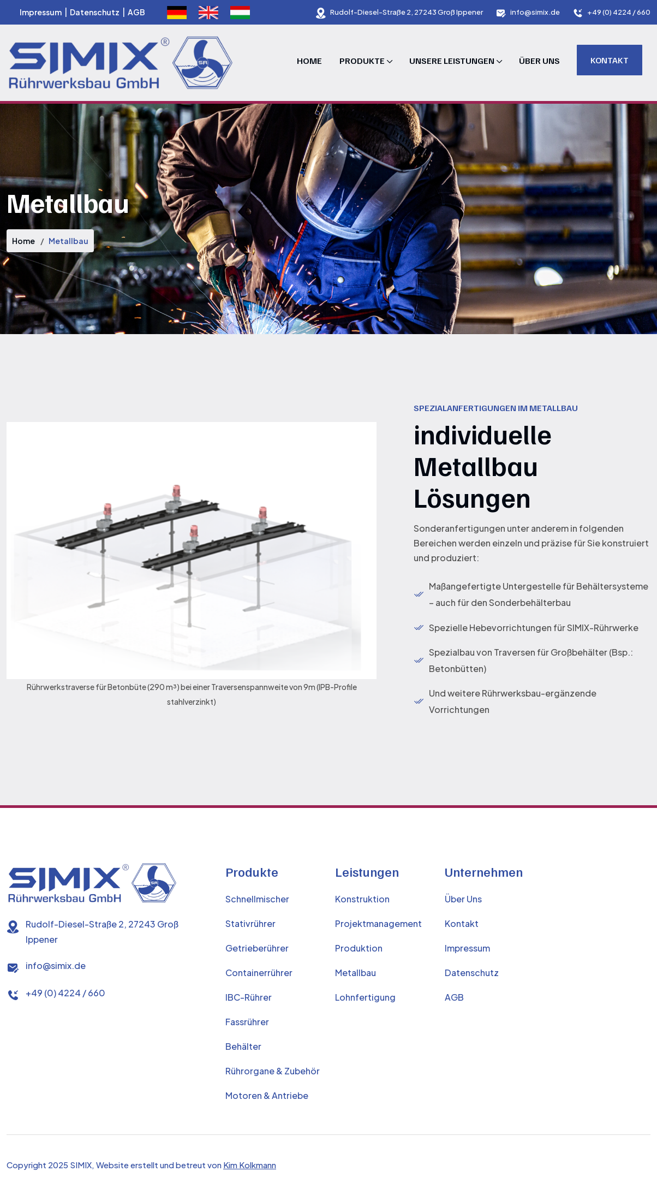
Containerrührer (258, 972)
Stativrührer (250, 923)
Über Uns (539, 60)
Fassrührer (247, 1021)
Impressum (41, 12)
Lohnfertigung (365, 997)
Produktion (359, 948)
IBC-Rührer (248, 997)
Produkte (362, 60)
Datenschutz (95, 12)
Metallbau (355, 972)
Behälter (243, 1046)
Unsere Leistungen (451, 60)
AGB (136, 12)
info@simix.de (535, 12)
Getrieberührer (257, 948)
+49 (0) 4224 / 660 (618, 12)
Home (309, 60)
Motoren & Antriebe (266, 1095)
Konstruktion (362, 899)
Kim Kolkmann (249, 1165)
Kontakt (609, 60)
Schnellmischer (257, 899)
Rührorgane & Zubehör (272, 1071)
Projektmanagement (378, 923)
